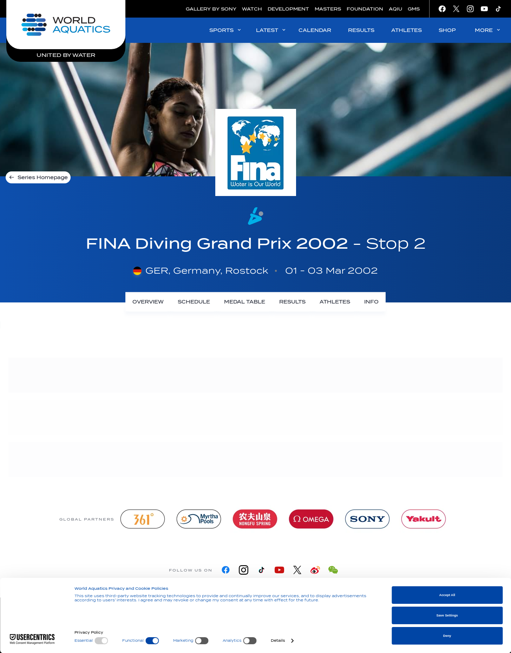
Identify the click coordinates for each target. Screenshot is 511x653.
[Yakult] (423, 519)
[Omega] (311, 519)
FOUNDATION (365, 9)
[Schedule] (194, 302)
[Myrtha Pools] (198, 519)
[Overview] (148, 302)
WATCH (252, 9)
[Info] (371, 302)
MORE (488, 30)
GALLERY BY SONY (211, 9)
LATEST (271, 30)
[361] (142, 519)
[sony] (367, 519)
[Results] (292, 302)
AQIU (395, 9)
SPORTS (225, 30)
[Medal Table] (244, 302)
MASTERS (328, 9)
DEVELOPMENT (288, 9)
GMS (414, 9)
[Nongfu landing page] (255, 519)
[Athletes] (335, 302)
